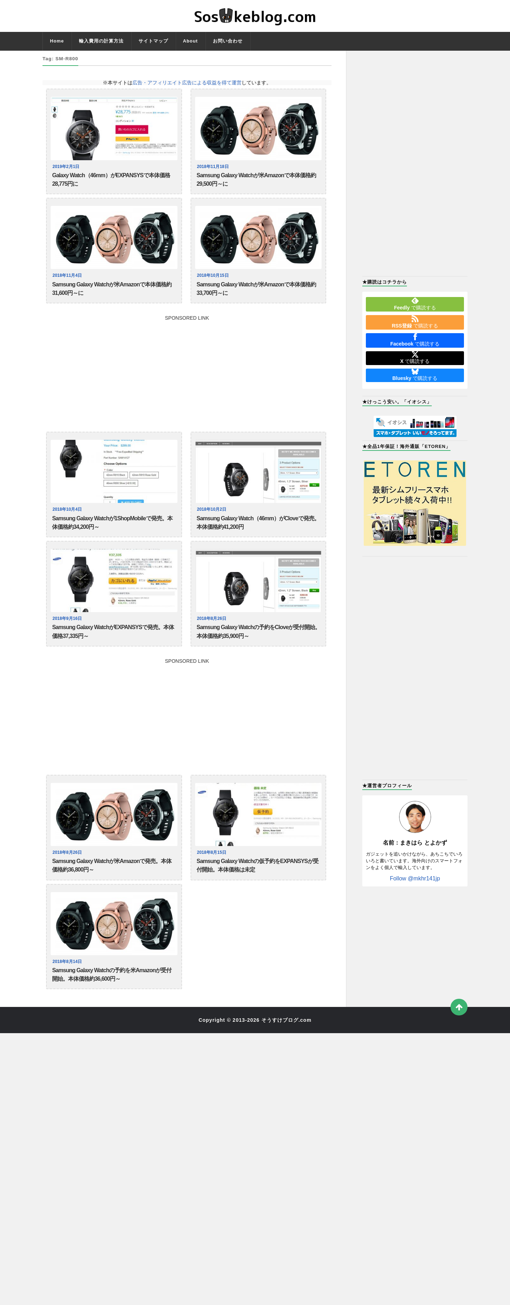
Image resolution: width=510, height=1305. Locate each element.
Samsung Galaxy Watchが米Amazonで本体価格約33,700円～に (256, 293)
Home (57, 41)
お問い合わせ (228, 41)
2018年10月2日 (212, 515)
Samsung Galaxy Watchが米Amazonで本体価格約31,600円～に (111, 293)
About (190, 41)
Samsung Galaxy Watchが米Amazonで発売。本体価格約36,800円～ (111, 879)
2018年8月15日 (212, 864)
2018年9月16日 (68, 627)
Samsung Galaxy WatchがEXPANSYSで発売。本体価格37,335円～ (113, 642)
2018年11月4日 (68, 278)
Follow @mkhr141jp (415, 878)
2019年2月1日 (66, 166)
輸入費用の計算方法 (101, 41)
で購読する (415, 303)
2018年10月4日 (68, 515)
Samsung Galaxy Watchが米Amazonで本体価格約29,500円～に (256, 181)
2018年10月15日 (214, 278)
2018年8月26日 (212, 627)
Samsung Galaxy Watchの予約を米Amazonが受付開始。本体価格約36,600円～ (111, 991)
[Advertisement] (187, 376)
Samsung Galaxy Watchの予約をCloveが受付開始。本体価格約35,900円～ (258, 642)
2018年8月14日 (68, 976)
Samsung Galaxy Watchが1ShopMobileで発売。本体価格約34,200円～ (112, 530)
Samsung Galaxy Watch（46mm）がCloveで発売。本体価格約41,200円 (258, 530)
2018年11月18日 (214, 166)
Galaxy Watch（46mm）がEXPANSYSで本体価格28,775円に (111, 181)
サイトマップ (153, 41)
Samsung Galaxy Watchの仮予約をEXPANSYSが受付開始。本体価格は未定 (257, 879)
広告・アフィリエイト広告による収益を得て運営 (187, 82)
